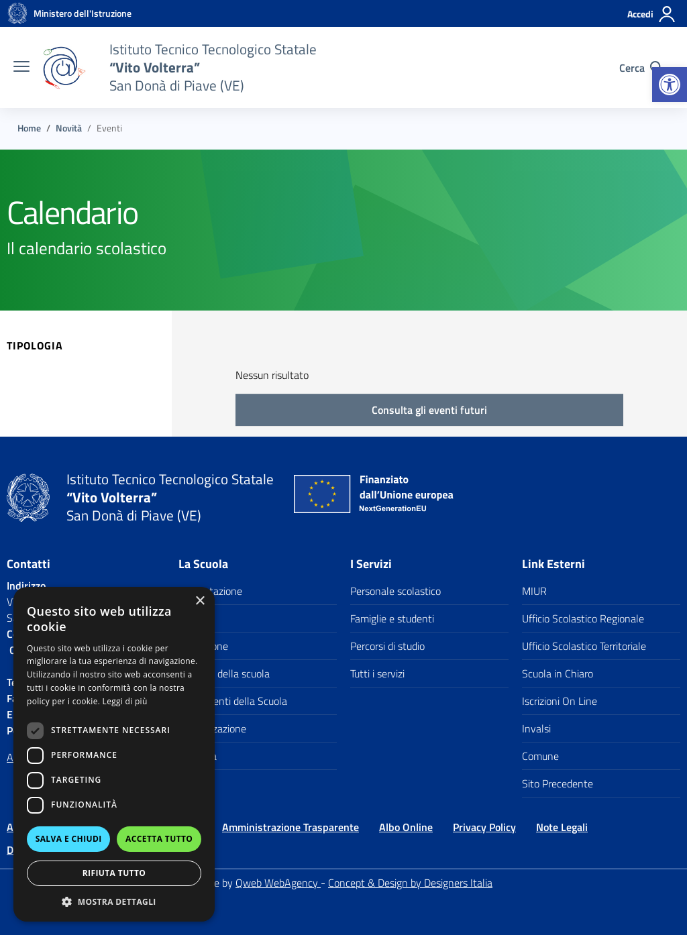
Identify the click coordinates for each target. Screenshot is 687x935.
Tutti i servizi (377, 673)
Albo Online (406, 827)
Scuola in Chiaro (557, 673)
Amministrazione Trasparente (290, 827)
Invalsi (536, 728)
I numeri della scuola (224, 673)
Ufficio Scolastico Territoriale (584, 646)
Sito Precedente (557, 783)
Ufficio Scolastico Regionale (583, 618)
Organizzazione (212, 728)
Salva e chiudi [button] (69, 838)
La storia (197, 756)
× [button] (200, 601)
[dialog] (114, 754)
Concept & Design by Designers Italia (410, 883)
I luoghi (194, 618)
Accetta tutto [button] (159, 838)
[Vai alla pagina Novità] (69, 128)
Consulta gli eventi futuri (429, 410)
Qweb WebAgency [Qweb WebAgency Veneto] (278, 883)
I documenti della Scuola (232, 701)
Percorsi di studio (387, 646)
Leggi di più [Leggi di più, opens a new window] (125, 701)
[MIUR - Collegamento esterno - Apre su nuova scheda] (82, 13)
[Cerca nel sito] (641, 67)
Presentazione (210, 591)
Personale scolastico (395, 591)
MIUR (534, 591)
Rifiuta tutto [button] (114, 873)
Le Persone (203, 646)
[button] (669, 84)
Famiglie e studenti (392, 618)
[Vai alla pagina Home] (29, 128)
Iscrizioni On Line (559, 701)
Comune (540, 756)
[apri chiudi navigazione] (21, 68)
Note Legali (562, 827)
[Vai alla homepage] (17, 13)
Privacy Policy (484, 827)
